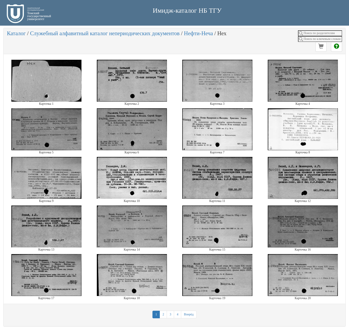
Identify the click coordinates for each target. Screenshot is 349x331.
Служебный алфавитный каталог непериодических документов (105, 33)
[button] (321, 47)
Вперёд (188, 314)
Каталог (16, 33)
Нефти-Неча (198, 33)
